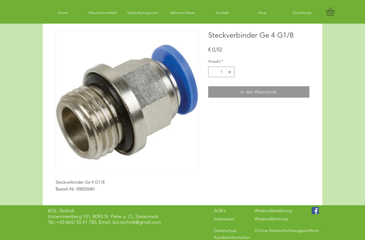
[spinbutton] (221, 72)
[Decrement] (212, 72)
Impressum (224, 218)
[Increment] (230, 72)
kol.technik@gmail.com (137, 222)
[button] (335, 11)
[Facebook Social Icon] (315, 210)
